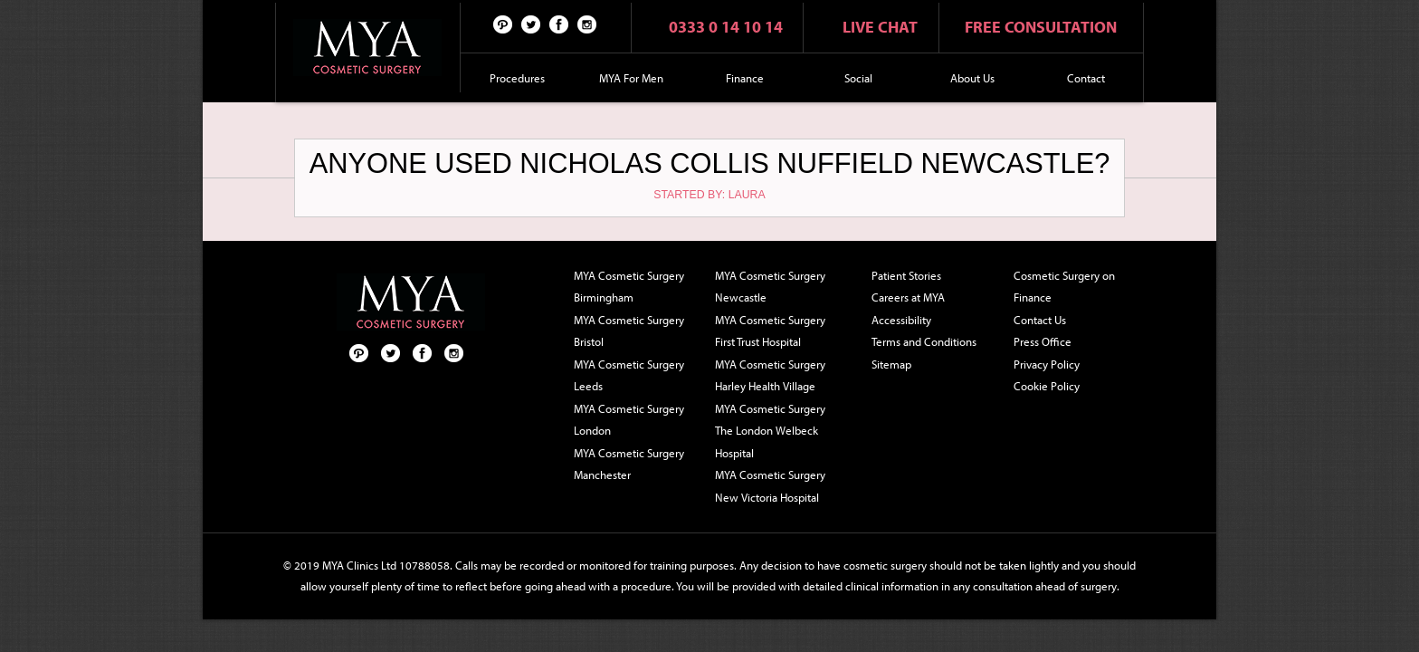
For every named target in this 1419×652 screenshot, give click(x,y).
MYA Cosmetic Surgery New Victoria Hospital (770, 485)
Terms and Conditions (923, 341)
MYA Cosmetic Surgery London (629, 419)
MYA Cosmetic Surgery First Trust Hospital (770, 331)
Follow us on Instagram (587, 24)
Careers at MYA (908, 297)
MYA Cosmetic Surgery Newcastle (770, 286)
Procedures (517, 78)
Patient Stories (906, 275)
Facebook (559, 24)
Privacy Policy (1047, 364)
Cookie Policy (1047, 386)
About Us (972, 78)
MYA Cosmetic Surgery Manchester (629, 464)
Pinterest (503, 24)
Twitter (531, 24)
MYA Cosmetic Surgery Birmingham (629, 286)
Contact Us (1040, 319)
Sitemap (891, 364)
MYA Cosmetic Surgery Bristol (629, 331)
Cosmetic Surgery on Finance (1064, 286)
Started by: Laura (709, 194)
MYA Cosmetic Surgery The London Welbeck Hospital (770, 430)
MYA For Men (631, 78)
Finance (745, 78)
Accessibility (901, 319)
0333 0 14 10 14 (726, 26)
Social (858, 78)
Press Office (1042, 341)
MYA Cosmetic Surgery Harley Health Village (770, 375)
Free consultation (1041, 26)
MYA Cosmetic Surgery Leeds (629, 375)
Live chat (880, 26)
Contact (1086, 78)
